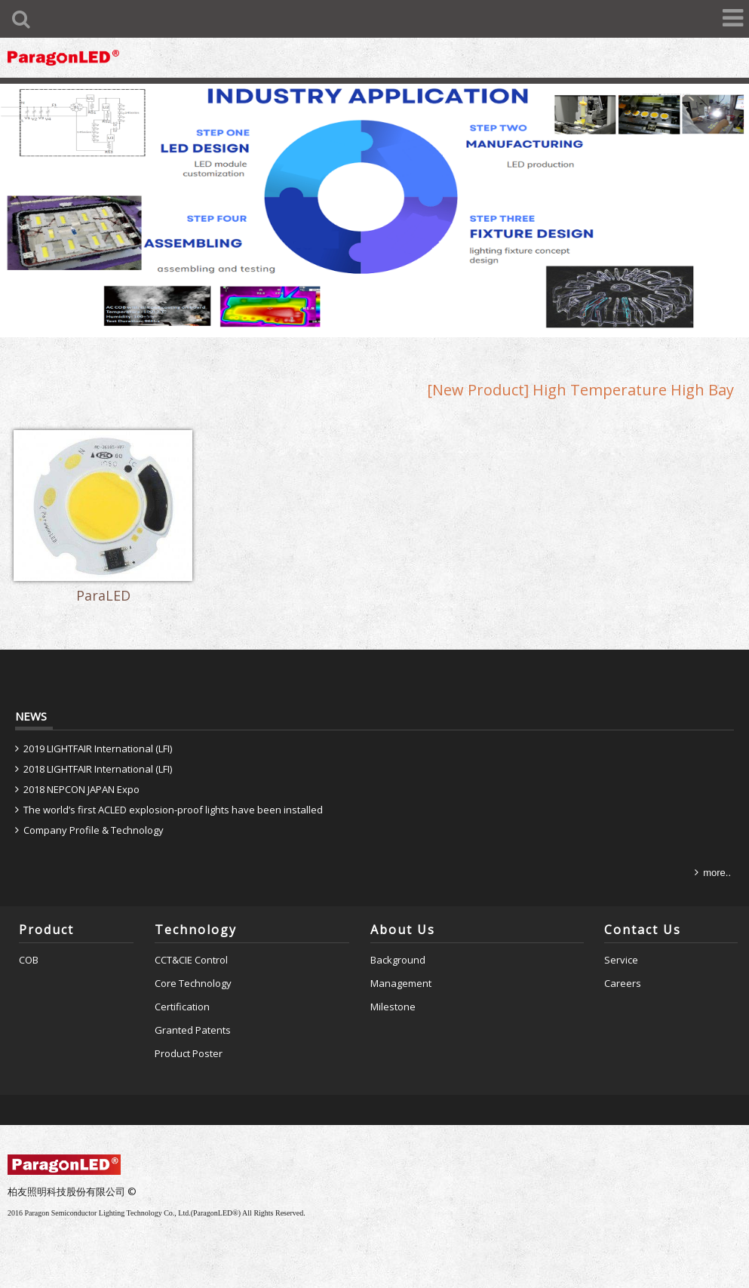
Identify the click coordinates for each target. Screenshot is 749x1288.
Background (397, 943)
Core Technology (193, 966)
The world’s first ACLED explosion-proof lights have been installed (173, 792)
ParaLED (94, 581)
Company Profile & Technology (93, 812)
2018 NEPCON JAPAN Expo (81, 772)
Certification (182, 989)
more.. (717, 855)
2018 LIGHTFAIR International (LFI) (97, 752)
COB (28, 943)
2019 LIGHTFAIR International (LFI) (97, 732)
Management (400, 966)
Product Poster (189, 1036)
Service (621, 943)
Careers (622, 966)
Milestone (393, 989)
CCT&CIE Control (191, 943)
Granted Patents (193, 1012)
